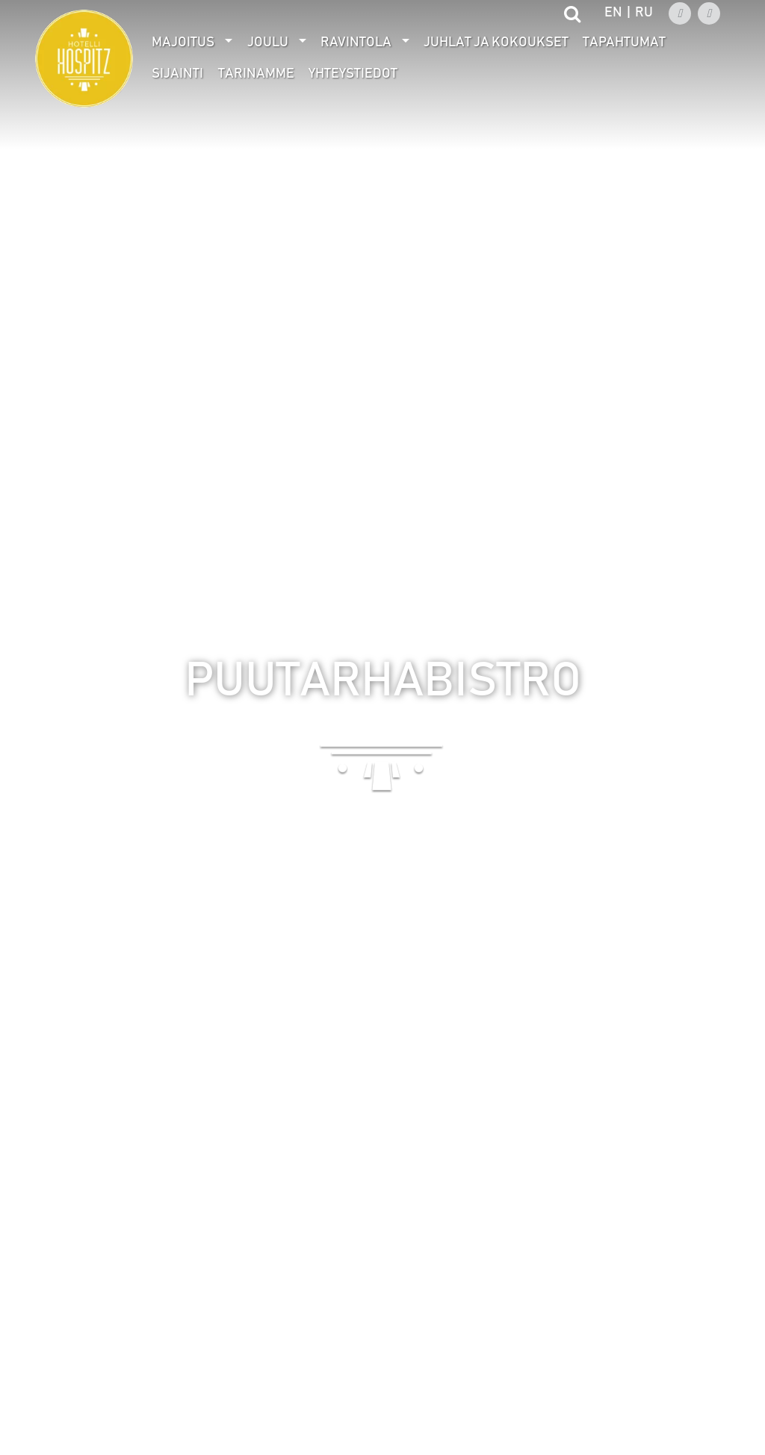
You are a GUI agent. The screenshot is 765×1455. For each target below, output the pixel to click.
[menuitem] (192, 42)
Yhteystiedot (353, 74)
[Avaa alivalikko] (229, 42)
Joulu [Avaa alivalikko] (267, 42)
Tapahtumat (624, 42)
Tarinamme (256, 74)
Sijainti (177, 74)
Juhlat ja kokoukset (496, 42)
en (613, 12)
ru (644, 12)
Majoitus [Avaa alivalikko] (183, 42)
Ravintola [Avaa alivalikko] (355, 42)
